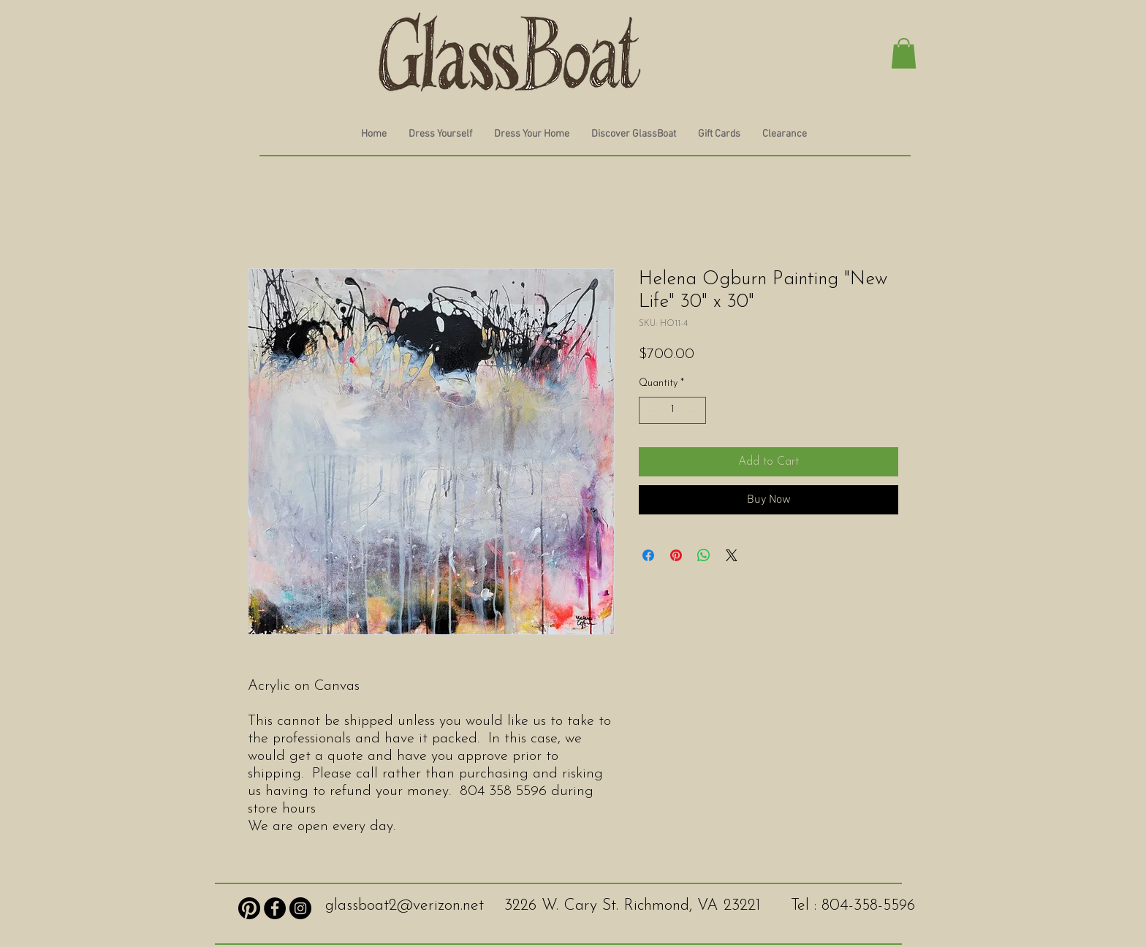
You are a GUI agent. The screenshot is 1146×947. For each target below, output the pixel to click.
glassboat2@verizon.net (404, 905)
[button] (904, 53)
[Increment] (695, 410)
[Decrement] (650, 410)
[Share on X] (731, 555)
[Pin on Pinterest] (676, 555)
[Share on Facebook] (648, 555)
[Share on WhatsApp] (704, 555)
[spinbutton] (672, 410)
